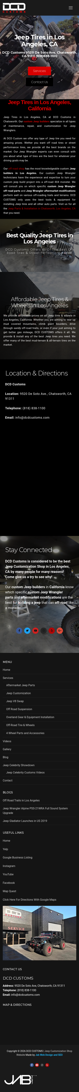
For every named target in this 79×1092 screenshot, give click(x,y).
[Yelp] (47, 1065)
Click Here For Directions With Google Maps (29, 899)
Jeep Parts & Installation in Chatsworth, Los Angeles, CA (42, 208)
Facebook (9, 882)
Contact (7, 780)
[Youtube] (37, 1065)
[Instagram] (42, 1065)
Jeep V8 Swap (15, 701)
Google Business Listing (17, 857)
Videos (7, 741)
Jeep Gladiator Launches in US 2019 (25, 821)
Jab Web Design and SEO (49, 1054)
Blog (5, 757)
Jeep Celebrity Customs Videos (25, 772)
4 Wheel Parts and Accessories (25, 733)
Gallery (7, 749)
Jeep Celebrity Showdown (19, 765)
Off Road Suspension (19, 709)
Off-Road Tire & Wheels (20, 725)
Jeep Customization (18, 693)
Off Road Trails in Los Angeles (21, 800)
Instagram (9, 866)
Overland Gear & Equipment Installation (30, 717)
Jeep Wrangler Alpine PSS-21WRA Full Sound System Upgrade (35, 811)
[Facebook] (32, 1065)
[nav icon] (70, 7)
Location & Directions (36, 373)
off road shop (16, 168)
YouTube (8, 874)
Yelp (5, 849)
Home (6, 669)
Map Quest (9, 891)
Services (8, 678)
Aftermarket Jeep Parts (20, 685)
